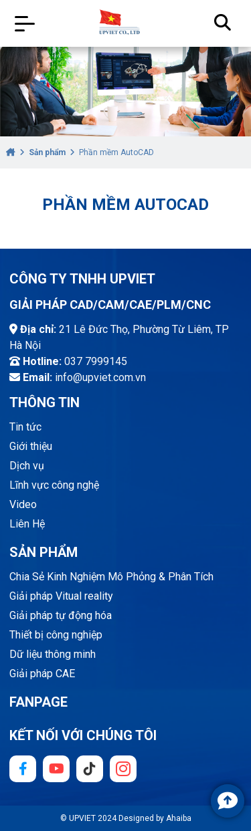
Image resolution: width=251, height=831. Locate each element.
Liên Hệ (27, 523)
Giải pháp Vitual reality (61, 596)
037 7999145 (95, 361)
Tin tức (25, 427)
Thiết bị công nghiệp (55, 634)
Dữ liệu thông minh (52, 654)
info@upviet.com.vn (100, 377)
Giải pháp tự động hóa (60, 615)
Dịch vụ (26, 465)
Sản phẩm (47, 152)
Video (23, 504)
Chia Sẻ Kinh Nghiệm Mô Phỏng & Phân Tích (111, 576)
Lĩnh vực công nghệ (54, 485)
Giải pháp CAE (42, 673)
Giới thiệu (30, 446)
